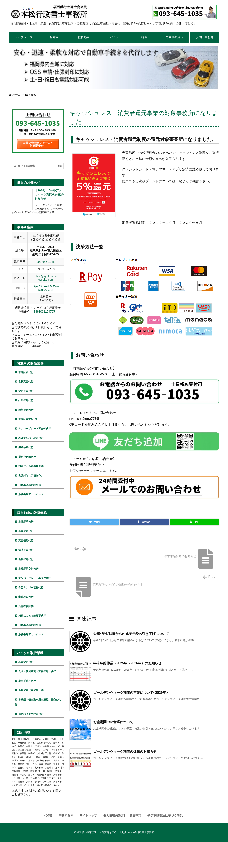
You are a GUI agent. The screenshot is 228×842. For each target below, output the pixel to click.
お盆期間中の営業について (113, 722)
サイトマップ (88, 815)
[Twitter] (94, 522)
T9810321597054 (45, 311)
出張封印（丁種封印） (30, 475)
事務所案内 (66, 815)
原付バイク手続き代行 (30, 714)
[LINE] (194, 522)
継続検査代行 (25, 447)
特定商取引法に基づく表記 (165, 815)
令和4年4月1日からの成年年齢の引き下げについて (131, 634)
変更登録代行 (25, 391)
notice (32, 94)
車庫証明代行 (25, 372)
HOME (48, 815)
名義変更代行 (25, 381)
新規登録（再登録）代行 (32, 690)
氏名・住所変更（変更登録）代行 (37, 671)
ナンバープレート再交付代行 (34, 428)
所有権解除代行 (27, 456)
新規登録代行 (25, 409)
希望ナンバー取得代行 (30, 438)
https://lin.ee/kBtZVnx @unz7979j (45, 288)
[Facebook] (144, 522)
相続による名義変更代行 (32, 466)
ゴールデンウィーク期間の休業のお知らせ (125, 751)
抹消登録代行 (25, 400)
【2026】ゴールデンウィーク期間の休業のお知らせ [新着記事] (49, 194)
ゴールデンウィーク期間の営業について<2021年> (130, 692)
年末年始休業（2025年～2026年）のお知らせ (127, 663)
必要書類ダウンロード (30, 494)
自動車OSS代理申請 (29, 485)
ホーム (16, 94)
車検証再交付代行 (28, 419)
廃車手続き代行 (27, 680)
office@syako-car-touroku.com (45, 278)
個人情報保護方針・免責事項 (122, 815)
